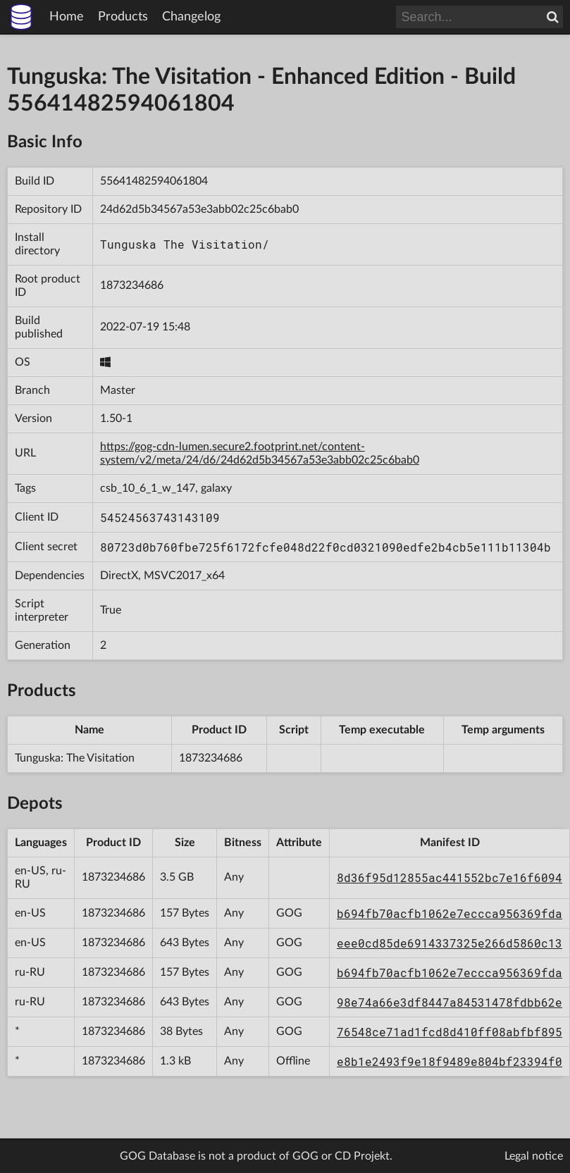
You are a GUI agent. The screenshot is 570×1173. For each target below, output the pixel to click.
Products (123, 17)
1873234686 (131, 285)
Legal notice (533, 1156)
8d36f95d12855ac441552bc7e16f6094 (449, 877)
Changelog (191, 17)
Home (66, 17)
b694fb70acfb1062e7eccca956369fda (449, 913)
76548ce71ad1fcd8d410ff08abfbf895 (449, 1031)
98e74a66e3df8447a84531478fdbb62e (449, 1002)
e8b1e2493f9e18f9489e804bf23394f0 (449, 1061)
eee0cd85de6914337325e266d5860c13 (449, 943)
